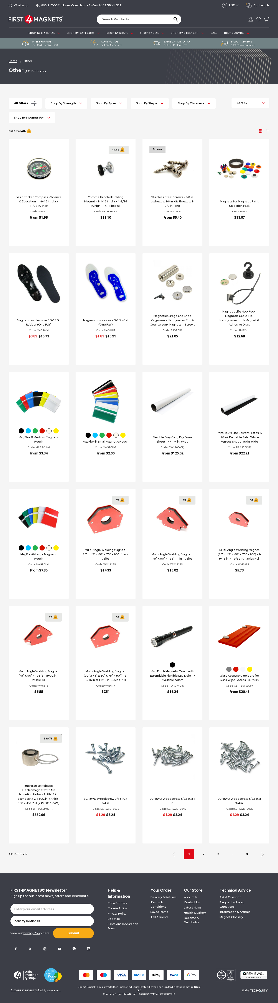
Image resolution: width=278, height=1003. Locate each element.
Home (13, 61)
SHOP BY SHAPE (120, 33)
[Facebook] (15, 948)
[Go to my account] (250, 19)
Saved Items (159, 912)
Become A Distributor (191, 920)
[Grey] (229, 669)
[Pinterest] (74, 948)
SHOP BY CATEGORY (83, 33)
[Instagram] (44, 948)
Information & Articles (235, 912)
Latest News (193, 907)
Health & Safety (195, 913)
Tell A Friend (159, 917)
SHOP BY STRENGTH (187, 33)
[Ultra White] (242, 669)
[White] (49, 430)
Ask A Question (230, 897)
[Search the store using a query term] (131, 19)
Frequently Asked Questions (232, 904)
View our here (30, 933)
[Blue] (28, 430)
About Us (190, 897)
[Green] (35, 430)
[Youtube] (59, 948)
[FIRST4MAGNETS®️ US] (36, 19)
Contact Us (192, 902)
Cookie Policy (117, 908)
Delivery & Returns (164, 897)
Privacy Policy (117, 914)
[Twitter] (30, 948)
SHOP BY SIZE (152, 33)
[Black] (21, 430)
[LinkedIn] (88, 948)
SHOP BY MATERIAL (44, 33)
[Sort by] (250, 103)
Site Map (114, 919)
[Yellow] (56, 430)
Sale (214, 33)
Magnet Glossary (231, 917)
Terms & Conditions (158, 904)
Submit (73, 933)
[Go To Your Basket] (266, 19)
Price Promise (117, 903)
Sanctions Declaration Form (123, 926)
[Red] (42, 430)
